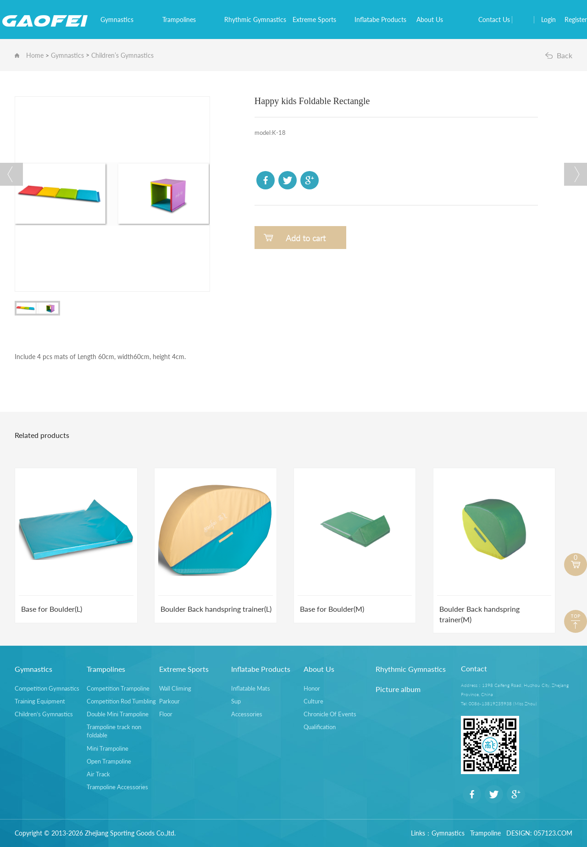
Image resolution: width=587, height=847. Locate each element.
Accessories (246, 714)
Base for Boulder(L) (51, 608)
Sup (236, 701)
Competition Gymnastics (47, 688)
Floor (165, 714)
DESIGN (518, 833)
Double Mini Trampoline (118, 714)
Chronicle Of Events (330, 714)
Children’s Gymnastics (122, 55)
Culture (313, 701)
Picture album (398, 689)
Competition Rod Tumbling (121, 701)
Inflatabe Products (383, 19)
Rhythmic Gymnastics (258, 19)
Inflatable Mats (250, 688)
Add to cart (306, 238)
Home (35, 55)
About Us (432, 19)
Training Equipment (40, 701)
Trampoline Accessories (117, 787)
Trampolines (182, 19)
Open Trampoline (109, 761)
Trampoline (485, 833)
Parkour (169, 701)
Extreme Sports (318, 19)
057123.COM (553, 833)
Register (576, 19)
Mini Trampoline (107, 748)
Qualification (320, 727)
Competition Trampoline (118, 688)
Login (548, 19)
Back (564, 55)
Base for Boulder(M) (332, 608)
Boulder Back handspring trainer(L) (216, 608)
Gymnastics (120, 19)
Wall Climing (175, 688)
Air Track (98, 774)
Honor (312, 688)
